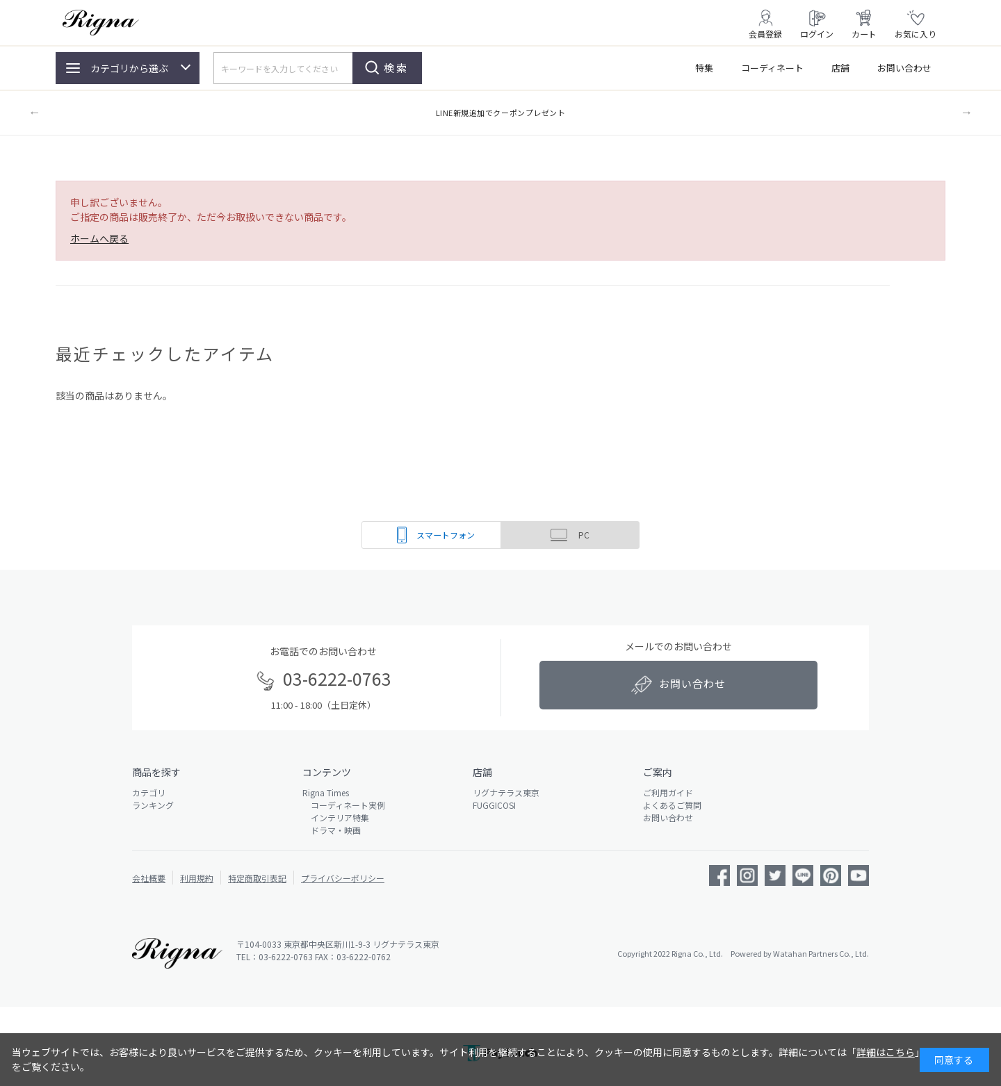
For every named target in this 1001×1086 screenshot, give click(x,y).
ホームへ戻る (99, 238)
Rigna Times (325, 792)
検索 (396, 67)
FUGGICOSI (494, 805)
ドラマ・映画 (331, 830)
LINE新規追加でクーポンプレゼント (501, 112)
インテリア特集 (335, 817)
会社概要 (148, 878)
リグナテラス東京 (506, 792)
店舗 (840, 67)
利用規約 (196, 878)
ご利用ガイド (668, 792)
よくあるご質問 (672, 805)
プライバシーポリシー (342, 878)
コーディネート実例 (343, 805)
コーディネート (772, 67)
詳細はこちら (885, 1052)
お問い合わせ (904, 67)
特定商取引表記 (257, 878)
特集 (704, 67)
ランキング (153, 805)
